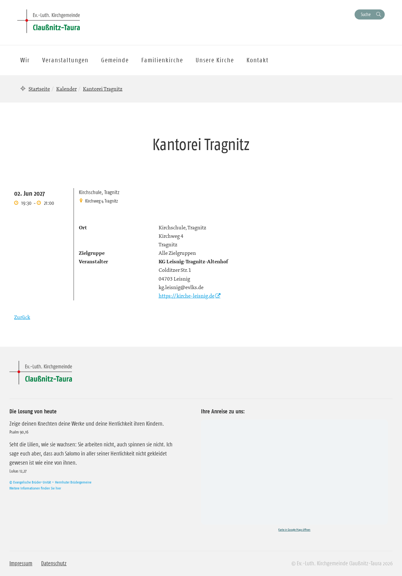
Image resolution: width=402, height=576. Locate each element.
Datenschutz (54, 563)
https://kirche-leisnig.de (187, 295)
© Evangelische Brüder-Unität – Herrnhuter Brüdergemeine (50, 482)
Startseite (39, 88)
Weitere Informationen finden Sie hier (35, 488)
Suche (366, 14)
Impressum (20, 563)
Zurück (22, 317)
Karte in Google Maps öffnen (294, 530)
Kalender (66, 88)
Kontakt (258, 60)
